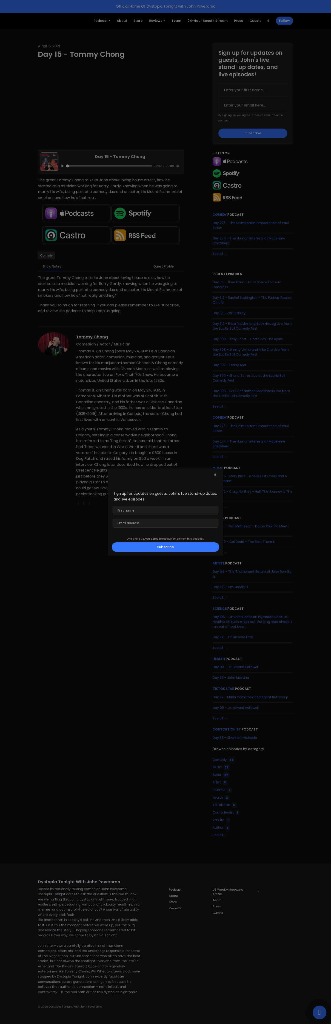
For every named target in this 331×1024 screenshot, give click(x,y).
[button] (215, 475)
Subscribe (165, 547)
